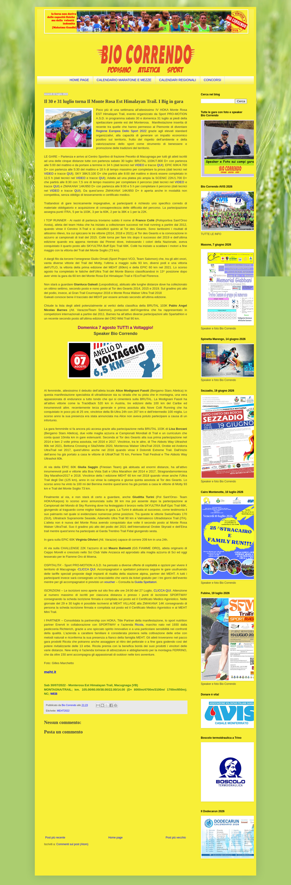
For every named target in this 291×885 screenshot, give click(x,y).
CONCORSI (212, 80)
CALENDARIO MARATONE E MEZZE (124, 80)
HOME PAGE (79, 80)
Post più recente (55, 837)
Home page (115, 837)
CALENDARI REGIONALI (177, 80)
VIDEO (139, 165)
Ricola (139, 624)
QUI (159, 165)
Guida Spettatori (145, 582)
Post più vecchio (176, 837)
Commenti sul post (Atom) (72, 844)
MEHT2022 (63, 710)
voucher (109, 582)
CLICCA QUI (86, 569)
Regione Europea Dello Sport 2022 (121, 131)
